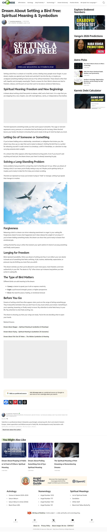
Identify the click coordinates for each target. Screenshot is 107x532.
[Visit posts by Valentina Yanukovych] (4, 22)
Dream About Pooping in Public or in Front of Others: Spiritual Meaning (14, 464)
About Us (35, 526)
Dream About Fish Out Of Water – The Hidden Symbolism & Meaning (27, 336)
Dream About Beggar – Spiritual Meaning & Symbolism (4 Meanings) (27, 327)
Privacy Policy (45, 526)
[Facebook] (6, 402)
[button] (104, 2)
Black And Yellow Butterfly (81, 506)
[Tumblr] (20, 402)
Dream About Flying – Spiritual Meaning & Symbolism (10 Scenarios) (27, 332)
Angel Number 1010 (47, 496)
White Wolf (76, 502)
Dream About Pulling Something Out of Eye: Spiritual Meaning (37, 464)
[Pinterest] (15, 402)
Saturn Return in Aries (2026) (18, 502)
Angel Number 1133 (47, 502)
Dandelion (75, 499)
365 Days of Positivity (38, 513)
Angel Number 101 (47, 506)
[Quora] (7, 419)
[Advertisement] (35, 111)
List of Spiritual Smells (79, 496)
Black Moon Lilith (14, 506)
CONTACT (71, 526)
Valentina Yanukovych (17, 21)
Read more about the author (12, 430)
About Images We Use (59, 526)
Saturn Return (13, 499)
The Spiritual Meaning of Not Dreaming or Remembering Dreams (65, 464)
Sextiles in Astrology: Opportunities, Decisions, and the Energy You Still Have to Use (94, 81)
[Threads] (24, 402)
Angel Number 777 (47, 499)
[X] (10, 402)
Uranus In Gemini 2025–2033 (18, 496)
